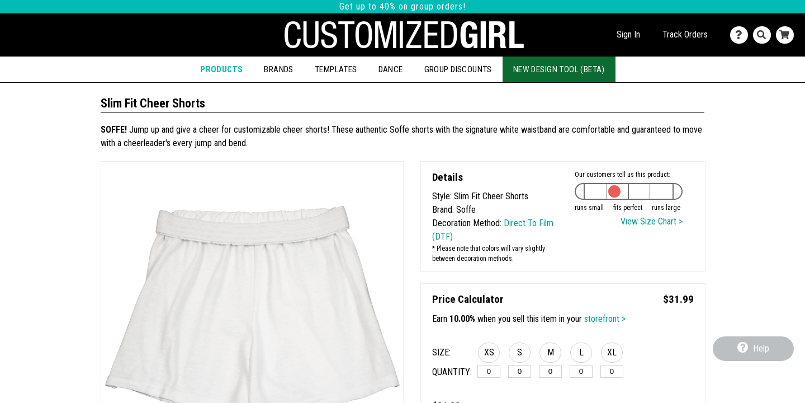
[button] (489, 354)
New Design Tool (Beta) (559, 69)
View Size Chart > (652, 221)
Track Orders (685, 34)
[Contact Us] (741, 35)
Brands (278, 69)
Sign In (628, 34)
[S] (519, 371)
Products (221, 69)
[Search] (764, 35)
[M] (550, 371)
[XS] (488, 371)
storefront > (605, 318)
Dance (390, 69)
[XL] (611, 371)
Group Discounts (458, 69)
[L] (581, 371)
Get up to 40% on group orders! (402, 6)
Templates (336, 69)
